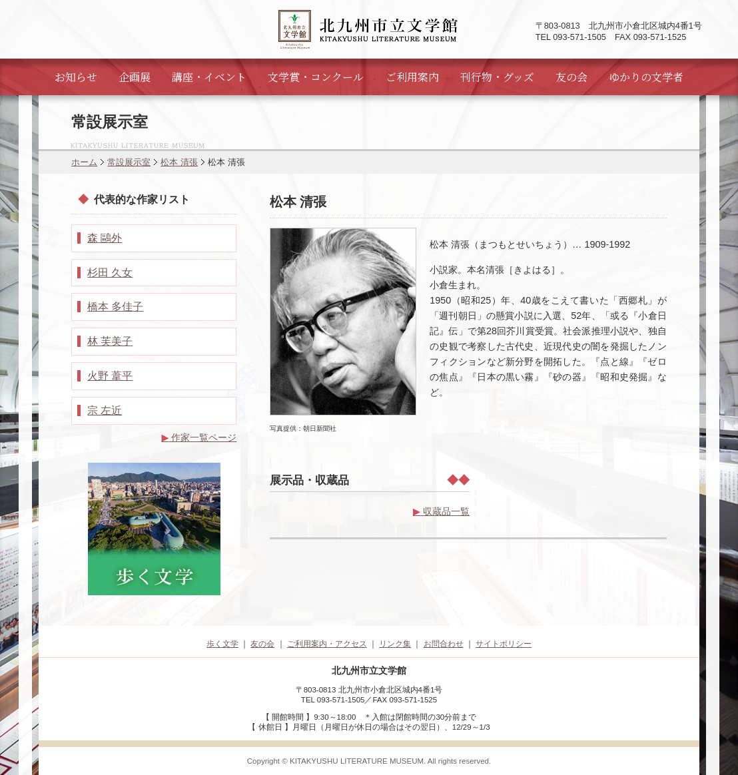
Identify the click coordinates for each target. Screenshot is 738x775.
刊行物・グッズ (497, 77)
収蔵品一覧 (441, 511)
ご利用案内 (412, 77)
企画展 (135, 77)
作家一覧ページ (198, 437)
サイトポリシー (504, 644)
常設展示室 (129, 162)
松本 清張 (179, 162)
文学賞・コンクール (316, 77)
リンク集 (395, 644)
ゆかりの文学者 (646, 77)
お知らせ (76, 77)
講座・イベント (209, 77)
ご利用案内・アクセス (327, 644)
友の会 (571, 77)
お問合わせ (444, 644)
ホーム (84, 162)
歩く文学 (222, 644)
